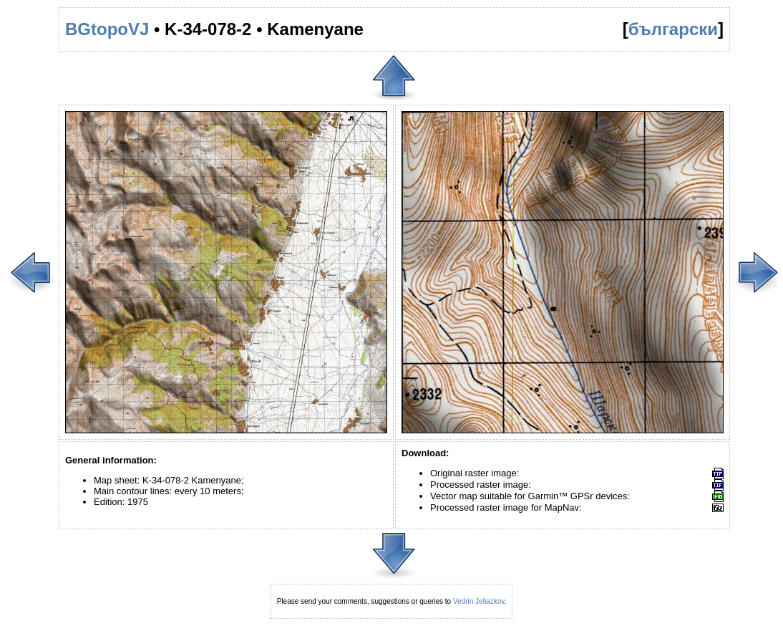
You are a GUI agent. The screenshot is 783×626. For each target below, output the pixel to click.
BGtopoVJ (107, 29)
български (673, 29)
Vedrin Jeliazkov (479, 601)
